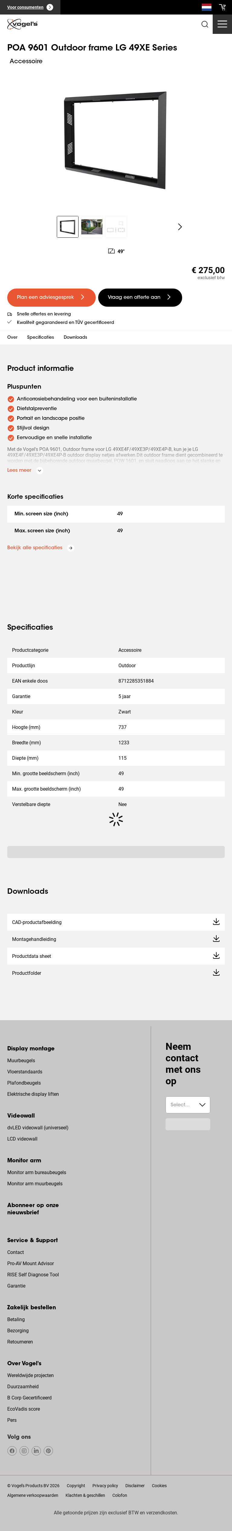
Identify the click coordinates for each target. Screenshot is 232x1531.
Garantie (16, 1286)
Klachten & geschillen (85, 1495)
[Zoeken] (206, 8)
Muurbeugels (21, 1060)
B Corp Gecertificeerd (29, 1398)
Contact (15, 1252)
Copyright (76, 1485)
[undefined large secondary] (140, 298)
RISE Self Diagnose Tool (33, 1275)
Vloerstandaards (24, 1072)
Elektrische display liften (33, 1094)
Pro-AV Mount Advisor (30, 1263)
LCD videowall (22, 1139)
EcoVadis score (23, 1409)
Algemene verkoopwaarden (32, 1495)
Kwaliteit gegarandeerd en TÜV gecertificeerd (65, 323)
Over (12, 338)
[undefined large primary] (51, 298)
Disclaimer (135, 1485)
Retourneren (20, 1342)
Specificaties (40, 338)
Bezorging (18, 1331)
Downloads (75, 338)
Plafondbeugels (24, 1083)
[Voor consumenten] (30, 7)
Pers (12, 1420)
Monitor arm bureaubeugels (36, 1172)
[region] (116, 138)
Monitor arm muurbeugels (35, 1184)
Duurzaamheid (23, 1386)
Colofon (119, 1495)
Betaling (16, 1319)
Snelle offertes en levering (44, 314)
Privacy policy (105, 1485)
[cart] (222, 7)
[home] (22, 24)
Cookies (159, 1485)
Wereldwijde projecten (30, 1375)
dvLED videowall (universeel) (38, 1128)
